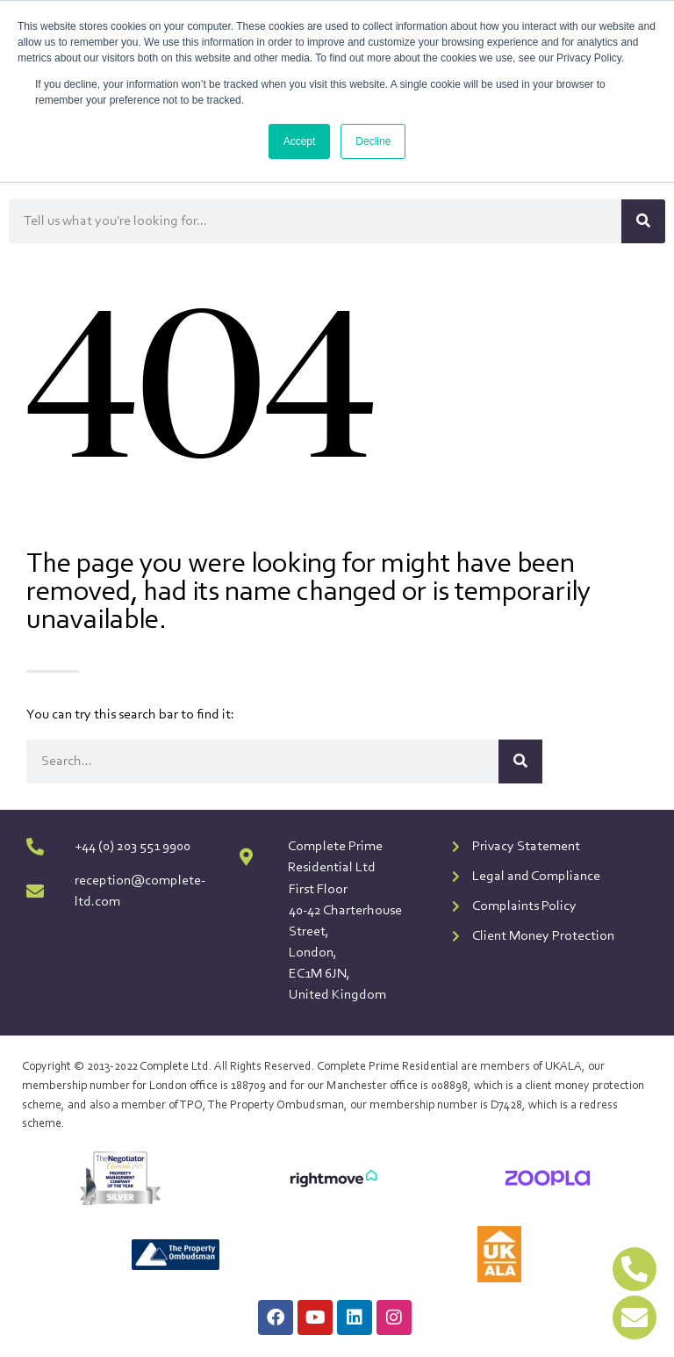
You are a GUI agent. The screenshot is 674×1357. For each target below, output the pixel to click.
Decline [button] (373, 141)
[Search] (643, 221)
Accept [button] (299, 141)
